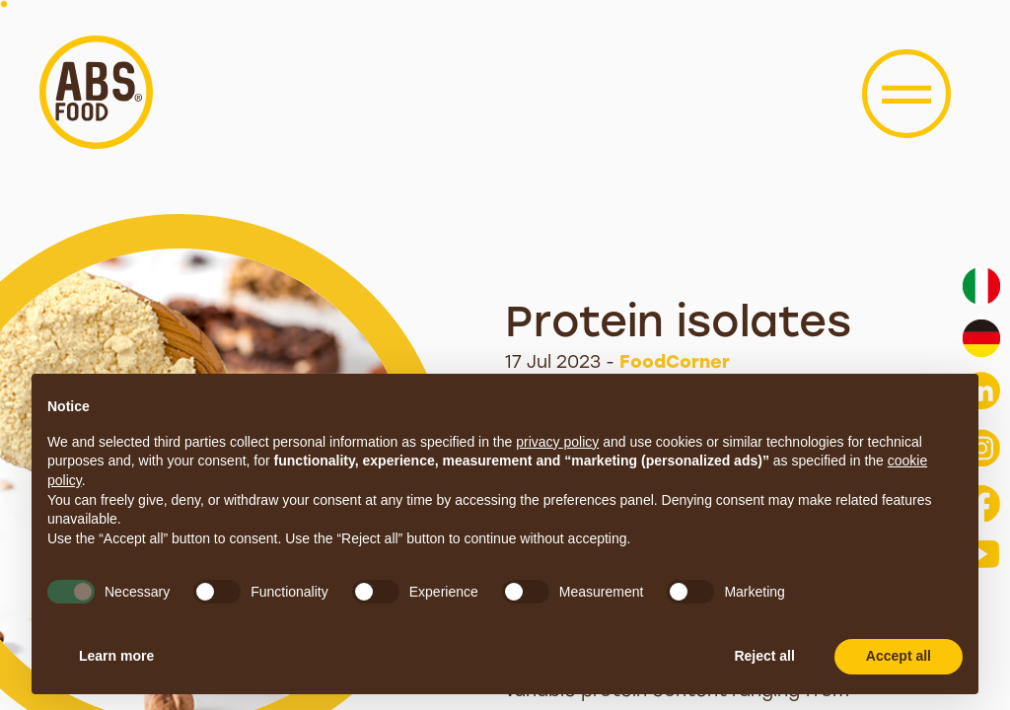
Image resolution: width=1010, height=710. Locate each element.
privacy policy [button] (557, 442)
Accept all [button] (898, 656)
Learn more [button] (116, 656)
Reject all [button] (764, 656)
